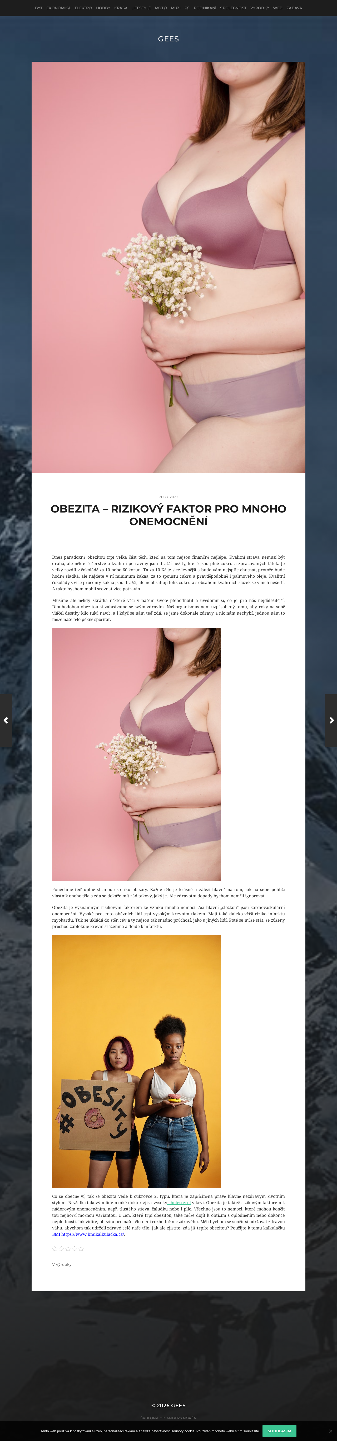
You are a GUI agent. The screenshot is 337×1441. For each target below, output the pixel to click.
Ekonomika (58, 8)
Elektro (83, 8)
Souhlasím (279, 1431)
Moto (161, 8)
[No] (330, 1431)
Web (278, 8)
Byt (38, 8)
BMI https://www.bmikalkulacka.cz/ (88, 1234)
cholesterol (179, 1202)
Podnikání (205, 8)
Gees (168, 38)
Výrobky (259, 8)
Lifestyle (141, 8)
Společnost (233, 8)
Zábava (294, 8)
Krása (120, 8)
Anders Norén (181, 1418)
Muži (176, 8)
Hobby (103, 8)
